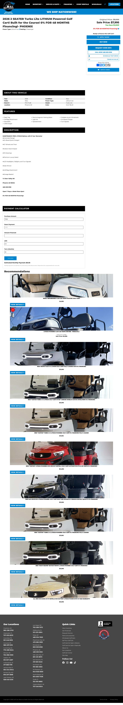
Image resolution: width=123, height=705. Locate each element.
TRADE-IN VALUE (103, 59)
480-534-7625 (38, 637)
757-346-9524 (38, 686)
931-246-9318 (8, 640)
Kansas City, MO (8, 672)
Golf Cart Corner (67, 653)
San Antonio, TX (38, 659)
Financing (68, 4)
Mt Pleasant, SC (38, 669)
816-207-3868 (8, 675)
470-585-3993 (38, 642)
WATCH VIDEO (104, 69)
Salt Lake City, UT (38, 655)
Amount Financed (10, 232)
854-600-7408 (38, 676)
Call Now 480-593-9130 (103, 52)
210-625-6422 (37, 662)
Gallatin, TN (6, 658)
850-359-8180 (38, 647)
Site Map (65, 655)
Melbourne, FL (37, 630)
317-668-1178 (7, 665)
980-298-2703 (8, 630)
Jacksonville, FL (8, 667)
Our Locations (66, 650)
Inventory (37, 4)
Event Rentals (83, 4)
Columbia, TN (7, 638)
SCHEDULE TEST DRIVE (103, 56)
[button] (114, 4)
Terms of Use (103, 699)
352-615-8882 (38, 681)
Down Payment (9, 224)
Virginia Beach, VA (38, 684)
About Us (65, 648)
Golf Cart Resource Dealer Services (23, 699)
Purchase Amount (10, 216)
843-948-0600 (38, 672)
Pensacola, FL (37, 645)
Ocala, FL (35, 679)
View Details (17, 304)
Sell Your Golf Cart (67, 640)
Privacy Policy (114, 699)
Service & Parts (52, 4)
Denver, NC (7, 653)
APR (5, 241)
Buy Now (103, 42)
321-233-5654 (37, 632)
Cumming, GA (7, 648)
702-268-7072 (38, 627)
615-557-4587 (8, 660)
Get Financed (66, 630)
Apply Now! (103, 37)
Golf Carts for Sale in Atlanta (70, 643)
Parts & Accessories (68, 635)
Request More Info (103, 48)
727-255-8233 (8, 635)
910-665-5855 (37, 667)
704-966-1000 (8, 655)
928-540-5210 (8, 679)
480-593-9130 (38, 652)
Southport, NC (37, 664)
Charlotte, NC (7, 628)
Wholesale (96, 4)
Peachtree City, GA (38, 640)
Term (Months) (9, 249)
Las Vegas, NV (37, 625)
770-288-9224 (8, 650)
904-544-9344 (8, 670)
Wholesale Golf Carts (68, 638)
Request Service (67, 633)
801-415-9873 (37, 657)
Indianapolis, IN (8, 662)
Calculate (10, 258)
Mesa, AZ (35, 635)
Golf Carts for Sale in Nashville (71, 645)
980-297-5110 (8, 645)
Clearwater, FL (7, 633)
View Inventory (67, 628)
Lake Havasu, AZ (8, 677)
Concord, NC (7, 643)
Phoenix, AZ (36, 650)
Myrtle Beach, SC (38, 674)
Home (27, 4)
